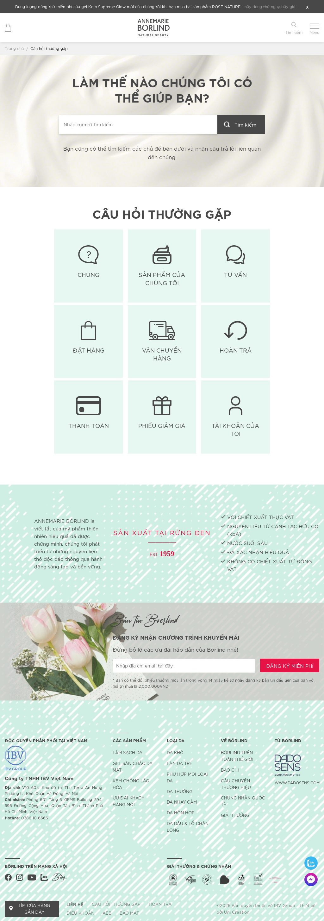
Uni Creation (236, 912)
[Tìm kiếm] (293, 27)
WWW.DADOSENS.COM (297, 782)
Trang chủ (14, 48)
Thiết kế (307, 905)
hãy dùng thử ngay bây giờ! (270, 6)
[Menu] (314, 27)
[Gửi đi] (241, 124)
